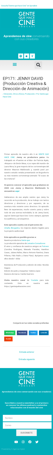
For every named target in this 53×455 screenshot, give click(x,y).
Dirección (8, 94)
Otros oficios (18, 94)
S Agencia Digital (18, 449)
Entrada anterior (26, 352)
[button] (14, 64)
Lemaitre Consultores (36, 243)
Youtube (33, 280)
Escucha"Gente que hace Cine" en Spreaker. (19, 5)
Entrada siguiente (27, 359)
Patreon (45, 246)
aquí (17, 191)
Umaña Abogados (12, 228)
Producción (30, 94)
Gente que (25, 240)
